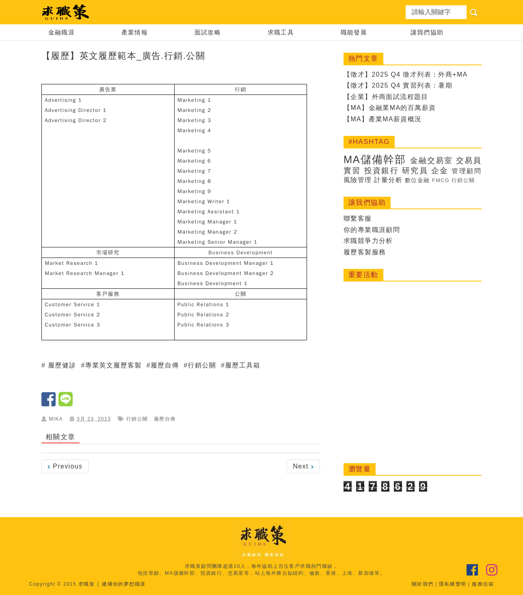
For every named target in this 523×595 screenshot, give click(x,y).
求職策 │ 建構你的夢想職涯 (112, 584)
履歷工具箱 (242, 365)
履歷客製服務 (365, 252)
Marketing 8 (194, 181)
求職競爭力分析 (368, 240)
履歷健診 (62, 365)
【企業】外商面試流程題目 (386, 96)
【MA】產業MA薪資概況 (383, 119)
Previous (65, 466)
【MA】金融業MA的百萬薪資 (390, 107)
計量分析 (388, 179)
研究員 (415, 170)
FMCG (441, 180)
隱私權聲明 (452, 584)
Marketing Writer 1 (203, 201)
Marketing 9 (194, 191)
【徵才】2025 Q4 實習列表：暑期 (398, 85)
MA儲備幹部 (375, 159)
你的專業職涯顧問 (372, 229)
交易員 (469, 160)
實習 (352, 170)
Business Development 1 (212, 283)
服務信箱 (483, 584)
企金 (440, 170)
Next (303, 466)
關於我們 (423, 584)
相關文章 (60, 437)
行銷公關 (202, 365)
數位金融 (417, 180)
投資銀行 (381, 170)
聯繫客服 (358, 218)
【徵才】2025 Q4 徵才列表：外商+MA (406, 74)
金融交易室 (431, 160)
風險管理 (358, 179)
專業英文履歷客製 (113, 365)
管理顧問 (467, 171)
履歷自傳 (165, 365)
